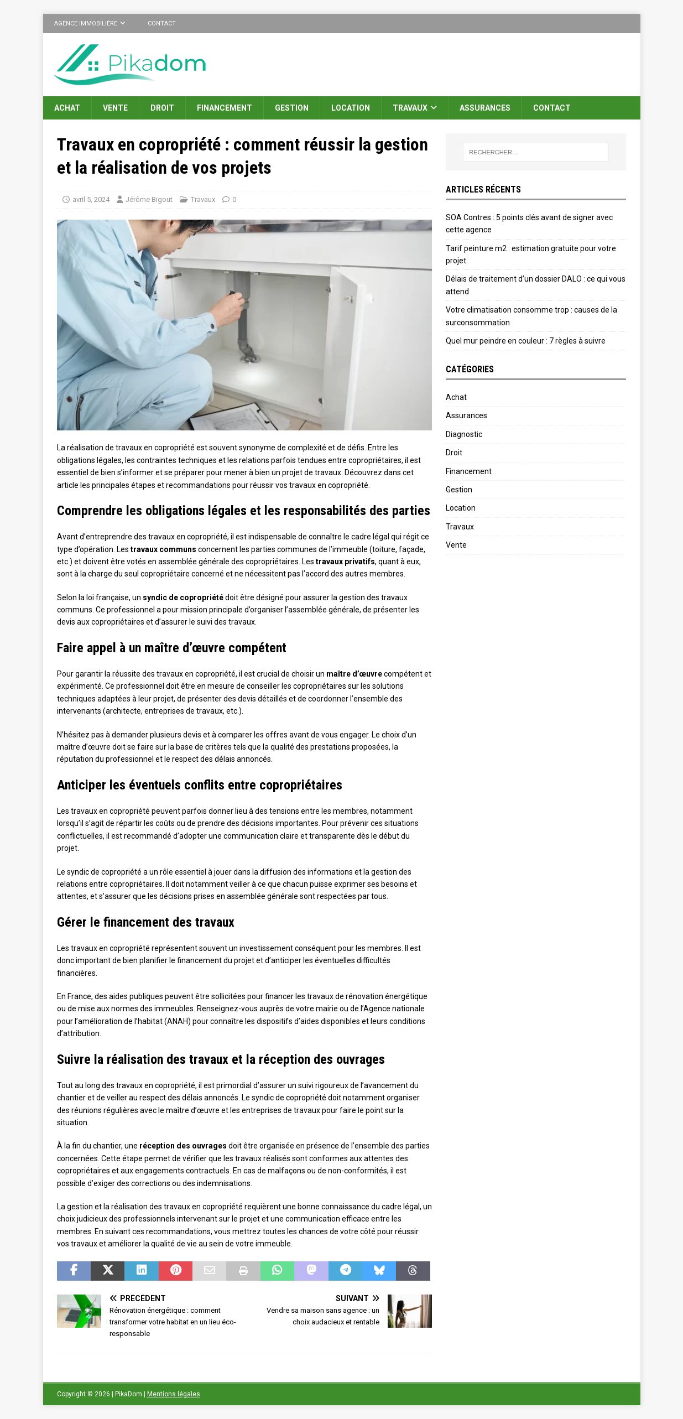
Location (350, 107)
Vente (115, 107)
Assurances (485, 107)
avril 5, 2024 (91, 199)
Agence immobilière (85, 23)
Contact (162, 23)
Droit (162, 107)
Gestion (292, 107)
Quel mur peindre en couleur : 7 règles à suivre (526, 340)
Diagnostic (464, 434)
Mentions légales (173, 1394)
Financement (224, 107)
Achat (67, 107)
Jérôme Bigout (149, 199)
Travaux (410, 107)
